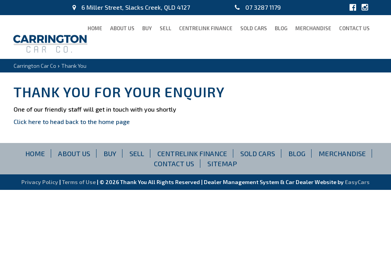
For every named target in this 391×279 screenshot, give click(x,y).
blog (281, 28)
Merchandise (313, 28)
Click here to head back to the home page (72, 121)
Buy (147, 28)
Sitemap (222, 163)
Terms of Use (79, 182)
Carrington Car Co (35, 65)
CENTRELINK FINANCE (206, 28)
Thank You (73, 65)
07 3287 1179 (258, 7)
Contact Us (354, 28)
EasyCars (357, 182)
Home (95, 28)
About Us (122, 28)
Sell (165, 28)
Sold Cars (253, 28)
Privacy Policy (40, 182)
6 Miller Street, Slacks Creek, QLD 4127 (131, 7)
